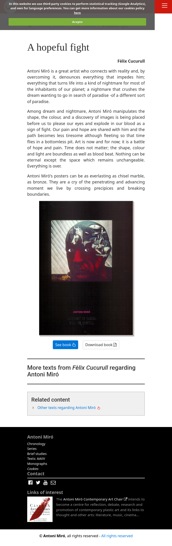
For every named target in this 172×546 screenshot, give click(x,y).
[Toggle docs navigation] (164, 6)
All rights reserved (117, 535)
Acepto (77, 22)
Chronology (36, 444)
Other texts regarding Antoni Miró (67, 407)
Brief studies (37, 453)
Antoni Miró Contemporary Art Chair (95, 499)
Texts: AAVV (36, 458)
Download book (101, 344)
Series (32, 448)
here (77, 13)
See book (65, 344)
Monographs (37, 463)
